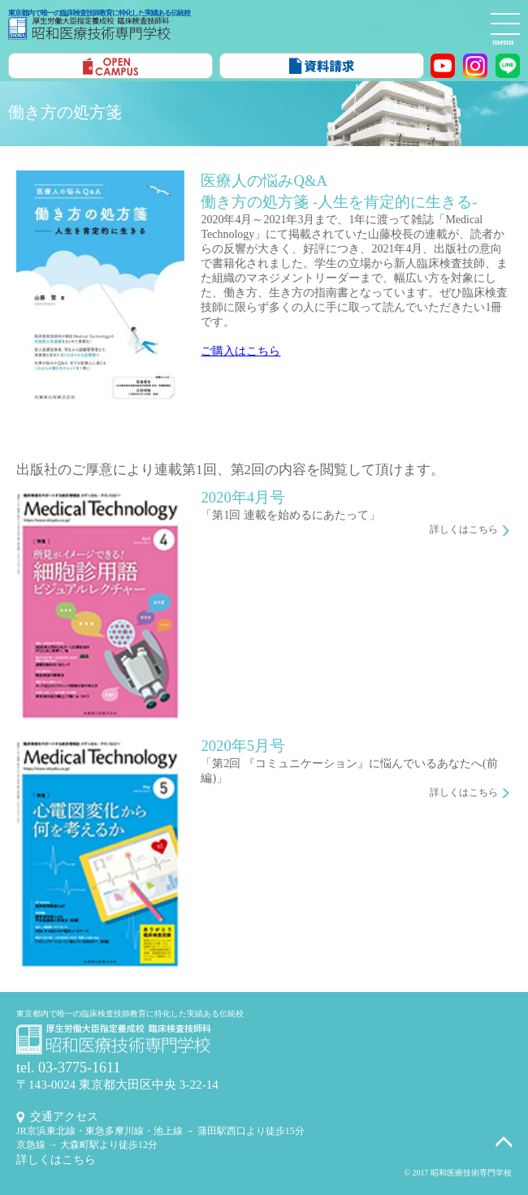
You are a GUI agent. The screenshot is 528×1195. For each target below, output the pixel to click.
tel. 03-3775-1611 (68, 1067)
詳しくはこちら (464, 529)
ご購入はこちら (240, 351)
